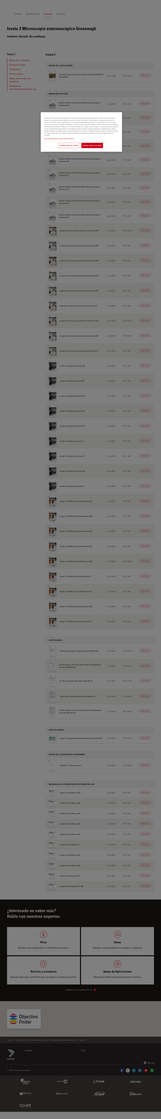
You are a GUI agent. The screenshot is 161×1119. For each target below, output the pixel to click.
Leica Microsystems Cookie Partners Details (59, 139)
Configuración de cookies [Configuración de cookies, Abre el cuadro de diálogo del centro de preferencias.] (69, 145)
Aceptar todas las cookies (92, 145)
